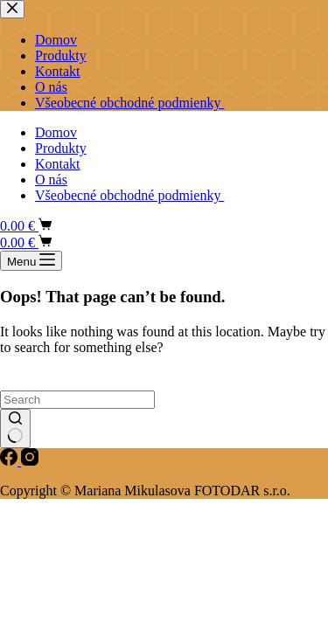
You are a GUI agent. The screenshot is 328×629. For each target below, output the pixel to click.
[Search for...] (77, 400)
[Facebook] (10, 460)
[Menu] (31, 261)
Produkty (61, 148)
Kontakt (57, 163)
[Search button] (15, 429)
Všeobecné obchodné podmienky (129, 195)
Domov (56, 132)
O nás (51, 179)
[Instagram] (29, 460)
